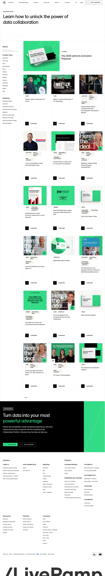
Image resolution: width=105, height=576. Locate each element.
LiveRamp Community (8, 529)
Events (44, 540)
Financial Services (47, 476)
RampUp (5, 532)
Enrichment (86, 492)
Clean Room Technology (70, 489)
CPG (44, 473)
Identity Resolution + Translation (91, 468)
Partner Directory (27, 521)
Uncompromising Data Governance (73, 497)
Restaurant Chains (47, 487)
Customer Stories (23, 2)
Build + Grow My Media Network (10, 478)
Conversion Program (89, 505)
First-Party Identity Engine (90, 470)
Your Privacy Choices (31, 554)
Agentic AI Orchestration (70, 481)
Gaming (44, 478)
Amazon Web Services (28, 524)
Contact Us (45, 527)
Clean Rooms (87, 503)
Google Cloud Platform (28, 527)
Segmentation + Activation (90, 478)
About (44, 519)
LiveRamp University (7, 527)
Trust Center (46, 535)
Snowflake (25, 529)
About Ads (5, 554)
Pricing (66, 473)
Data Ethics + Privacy (48, 532)
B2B (44, 470)
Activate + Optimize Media (9, 473)
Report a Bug (51, 554)
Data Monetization (88, 495)
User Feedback (43, 554)
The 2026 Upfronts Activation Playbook (76, 57)
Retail (44, 489)
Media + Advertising (47, 484)
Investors (45, 543)
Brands (24, 468)
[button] (11, 2)
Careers (45, 524)
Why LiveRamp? (68, 470)
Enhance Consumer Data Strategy (11, 470)
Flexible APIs (67, 495)
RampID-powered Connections (72, 486)
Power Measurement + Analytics (10, 476)
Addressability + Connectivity (91, 481)
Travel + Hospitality (47, 492)
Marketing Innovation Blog (9, 521)
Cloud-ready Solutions (70, 484)
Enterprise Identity (69, 492)
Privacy (10, 554)
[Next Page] (26, 397)
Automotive (45, 468)
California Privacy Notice (19, 554)
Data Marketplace (88, 489)
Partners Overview (27, 519)
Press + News (46, 538)
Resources (5, 519)
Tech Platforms (26, 470)
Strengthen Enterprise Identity (10, 468)
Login (81, 2)
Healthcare (45, 481)
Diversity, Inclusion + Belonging (50, 529)
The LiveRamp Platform (70, 468)
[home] (4, 2)
